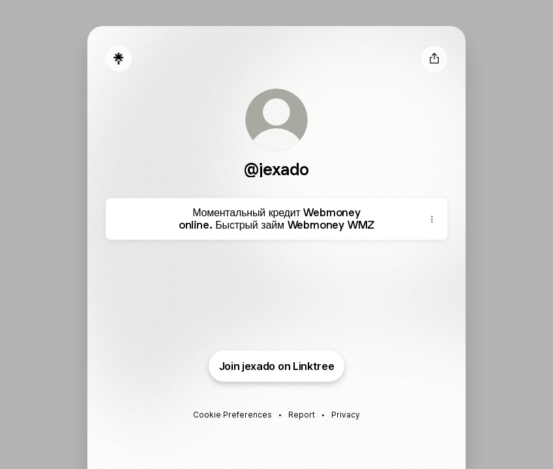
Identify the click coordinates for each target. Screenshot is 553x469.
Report (301, 414)
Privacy (345, 414)
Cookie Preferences (232, 414)
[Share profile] (434, 59)
